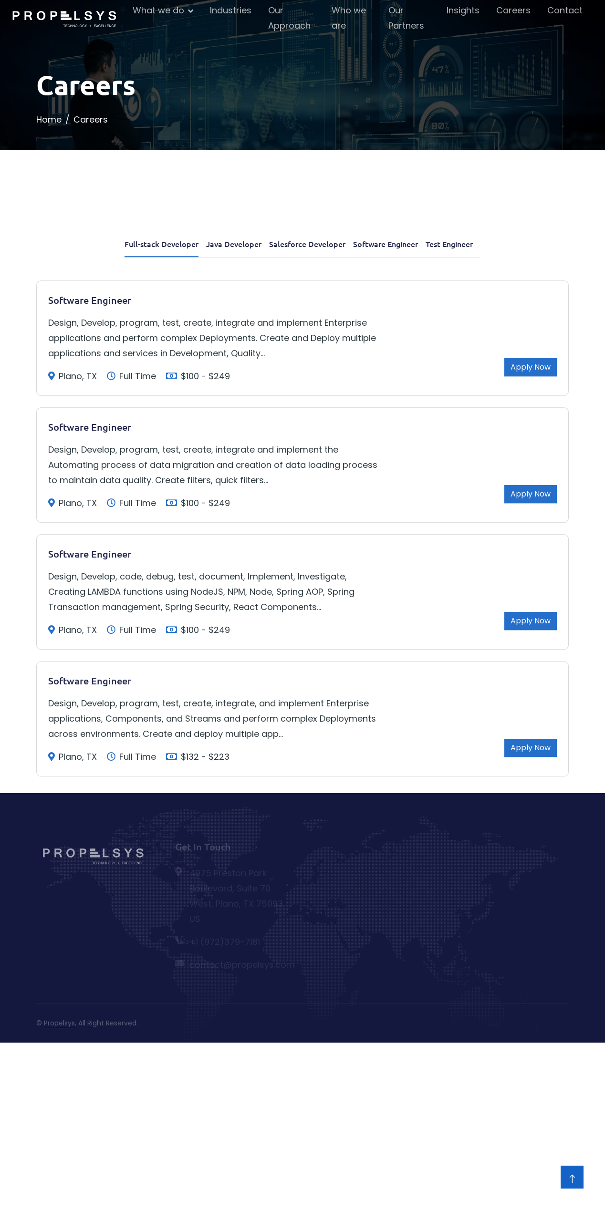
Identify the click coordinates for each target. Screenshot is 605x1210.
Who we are (349, 17)
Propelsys (59, 1023)
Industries (230, 10)
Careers (513, 10)
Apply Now (531, 442)
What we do (158, 10)
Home (49, 119)
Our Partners (406, 17)
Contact (565, 10)
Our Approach (289, 17)
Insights (463, 10)
